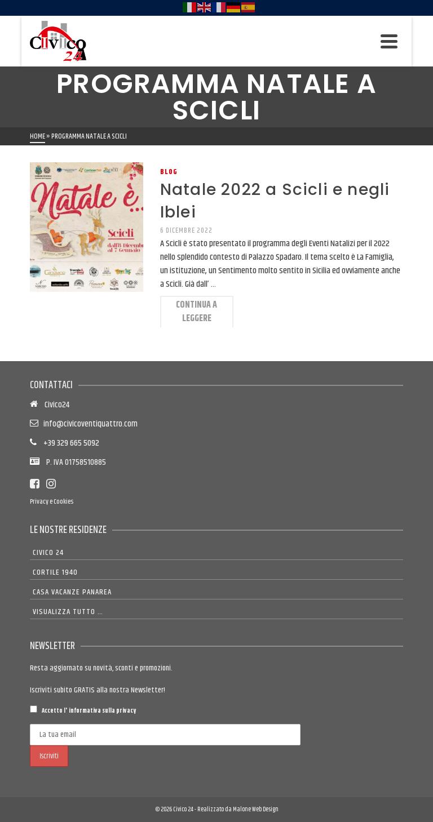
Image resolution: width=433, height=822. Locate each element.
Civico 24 (48, 552)
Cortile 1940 (55, 572)
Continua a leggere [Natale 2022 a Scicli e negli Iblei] (196, 312)
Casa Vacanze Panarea (72, 592)
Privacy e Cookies (51, 501)
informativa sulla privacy (102, 711)
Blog (169, 171)
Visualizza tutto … (68, 612)
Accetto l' (83, 710)
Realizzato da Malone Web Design (238, 809)
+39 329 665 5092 (68, 443)
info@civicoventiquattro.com (89, 423)
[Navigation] (389, 41)
